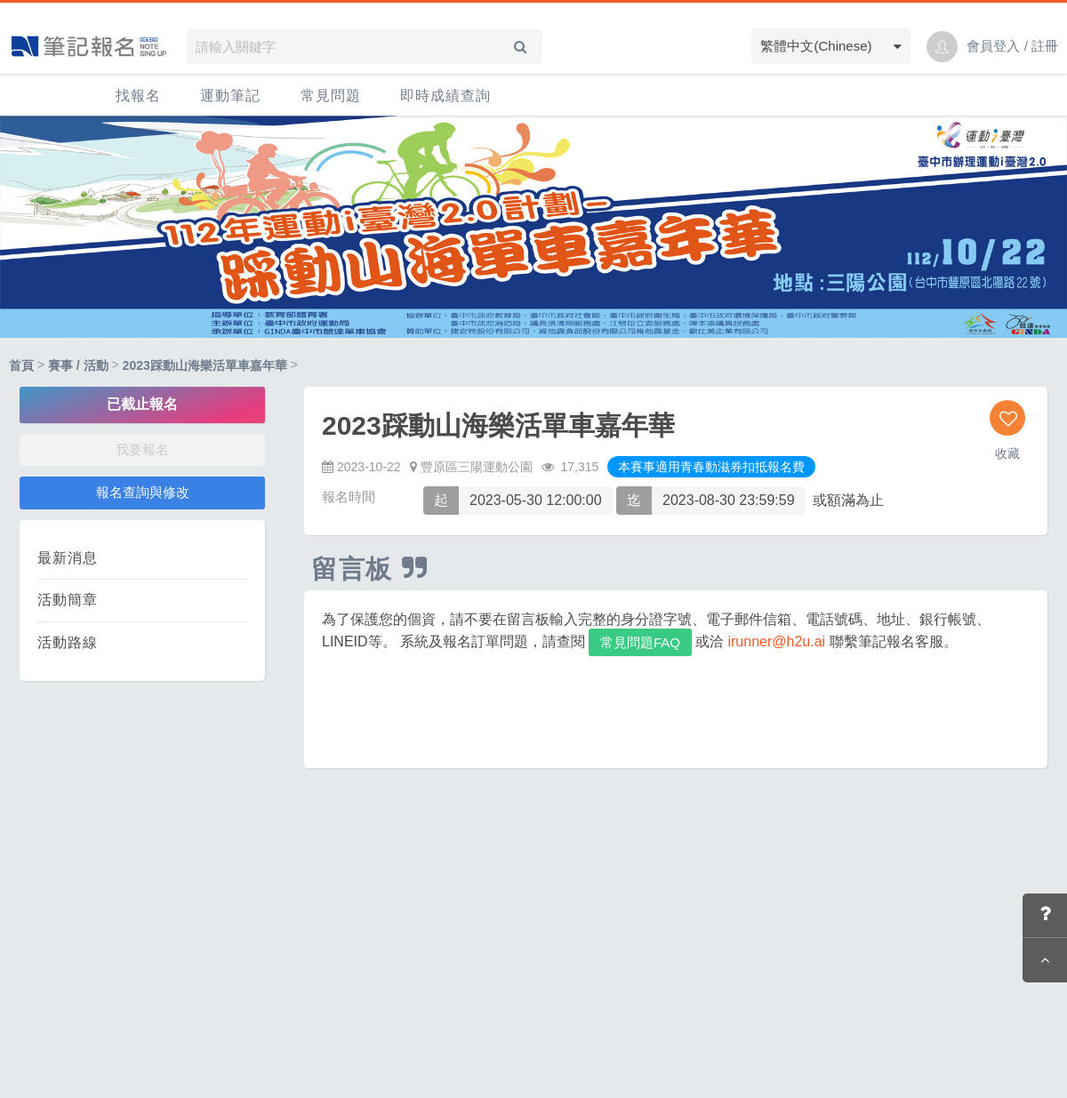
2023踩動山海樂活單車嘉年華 (205, 365)
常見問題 (331, 95)
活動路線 (67, 642)
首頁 (21, 365)
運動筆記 (230, 95)
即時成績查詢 (445, 95)
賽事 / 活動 (78, 365)
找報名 (138, 95)
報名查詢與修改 (142, 492)
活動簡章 (67, 599)
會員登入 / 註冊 (1012, 45)
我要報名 (142, 449)
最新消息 (67, 557)
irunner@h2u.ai (776, 641)
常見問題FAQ (640, 642)
